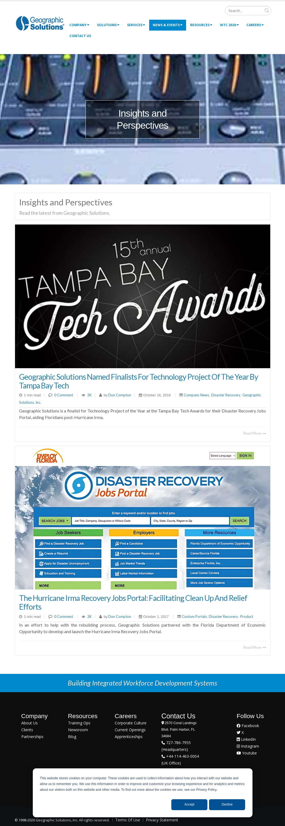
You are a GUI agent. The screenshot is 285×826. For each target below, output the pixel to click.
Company (79, 25)
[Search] (248, 10)
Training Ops (79, 722)
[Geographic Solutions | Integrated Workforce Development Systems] (40, 23)
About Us (29, 722)
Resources (201, 25)
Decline (227, 804)
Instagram (248, 746)
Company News (196, 395)
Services (136, 25)
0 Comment (63, 395)
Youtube (247, 753)
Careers (255, 25)
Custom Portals (194, 616)
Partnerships (32, 736)
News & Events (168, 25)
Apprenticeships (129, 736)
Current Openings (130, 729)
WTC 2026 (229, 25)
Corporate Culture (130, 722)
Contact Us (80, 36)
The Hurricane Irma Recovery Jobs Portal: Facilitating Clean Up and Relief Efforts (133, 602)
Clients (27, 729)
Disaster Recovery (225, 395)
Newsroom (78, 729)
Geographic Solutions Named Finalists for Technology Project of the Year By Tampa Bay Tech (138, 381)
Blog (72, 736)
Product (246, 616)
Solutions (108, 25)
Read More (254, 433)
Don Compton (119, 395)
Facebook (248, 725)
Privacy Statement (162, 819)
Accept (189, 804)
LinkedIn (246, 739)
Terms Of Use (127, 819)
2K (89, 395)
